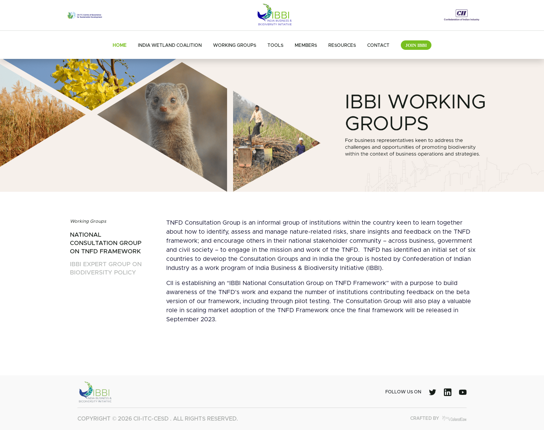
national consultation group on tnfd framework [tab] (105, 243)
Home (120, 45)
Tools (275, 45)
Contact (378, 45)
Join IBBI (416, 45)
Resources (342, 45)
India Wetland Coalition (170, 45)
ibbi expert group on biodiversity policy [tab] (106, 268)
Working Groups (234, 45)
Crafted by (438, 418)
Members (306, 45)
